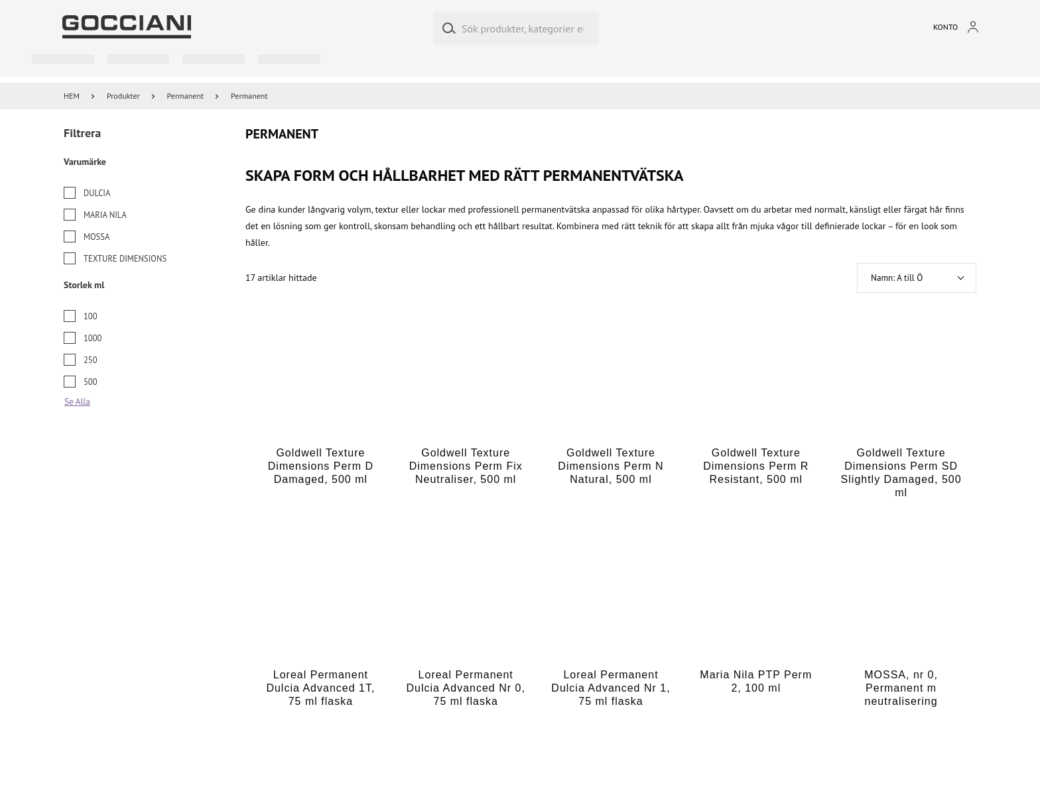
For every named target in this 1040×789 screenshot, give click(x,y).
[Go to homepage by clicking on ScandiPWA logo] (126, 26)
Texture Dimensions (125, 258)
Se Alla (77, 401)
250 (91, 359)
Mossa (96, 236)
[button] (916, 278)
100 (91, 316)
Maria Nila (105, 214)
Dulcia (97, 192)
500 (91, 381)
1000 (92, 338)
